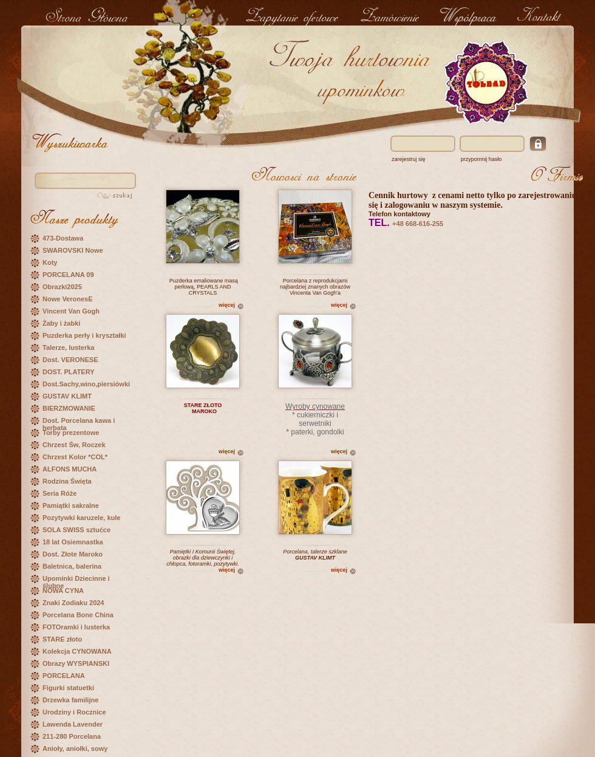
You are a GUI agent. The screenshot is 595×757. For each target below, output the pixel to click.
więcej (227, 305)
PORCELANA (63, 675)
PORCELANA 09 (68, 274)
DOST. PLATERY (68, 371)
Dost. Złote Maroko (72, 554)
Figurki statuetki (68, 687)
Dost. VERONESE (70, 359)
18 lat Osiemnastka (72, 542)
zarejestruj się (409, 159)
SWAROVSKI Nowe (72, 250)
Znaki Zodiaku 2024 (73, 602)
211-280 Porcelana (71, 736)
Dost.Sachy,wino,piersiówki (86, 384)
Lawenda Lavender (72, 724)
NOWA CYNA (63, 590)
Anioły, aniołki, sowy (74, 748)
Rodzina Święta (67, 481)
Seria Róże (59, 493)
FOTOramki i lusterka (76, 627)
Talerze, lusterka (68, 347)
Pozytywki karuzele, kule (81, 517)
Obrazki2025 (62, 286)
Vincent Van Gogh (71, 311)
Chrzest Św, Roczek (74, 444)
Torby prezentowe (70, 432)
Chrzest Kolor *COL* (74, 457)
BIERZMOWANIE (68, 408)
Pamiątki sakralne (70, 505)
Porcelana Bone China (78, 614)
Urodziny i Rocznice (74, 712)
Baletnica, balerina (71, 566)
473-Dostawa (62, 238)
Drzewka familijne (70, 700)
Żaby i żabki (61, 323)
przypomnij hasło (481, 159)
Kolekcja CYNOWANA (77, 651)
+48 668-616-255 (417, 223)
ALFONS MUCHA (69, 469)
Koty (49, 262)
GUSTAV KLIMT (67, 396)
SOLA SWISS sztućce (76, 529)
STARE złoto (62, 639)
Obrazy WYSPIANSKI (75, 663)
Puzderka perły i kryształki (84, 335)
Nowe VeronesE (67, 299)
